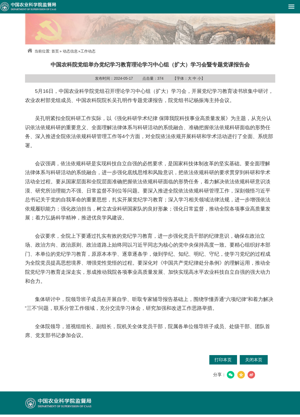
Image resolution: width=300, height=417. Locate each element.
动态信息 (70, 51)
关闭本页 (253, 360)
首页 (55, 51)
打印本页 (223, 360)
